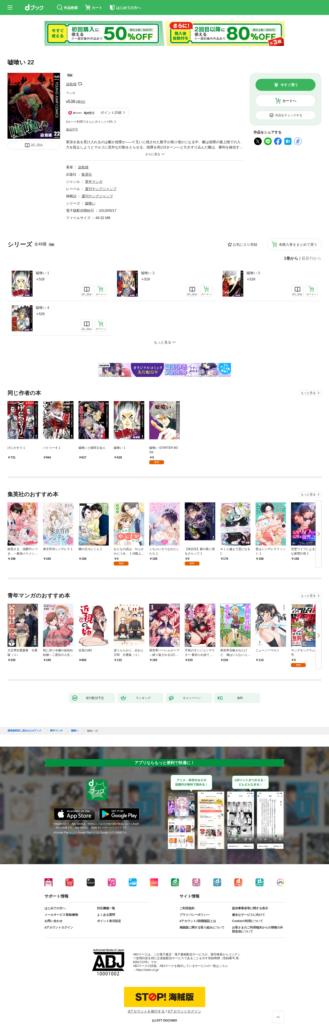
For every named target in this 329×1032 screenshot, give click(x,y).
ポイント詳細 (111, 113)
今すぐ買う (289, 85)
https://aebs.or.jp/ (147, 970)
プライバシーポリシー (195, 915)
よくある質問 (106, 915)
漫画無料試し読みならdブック (25, 730)
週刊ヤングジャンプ (100, 189)
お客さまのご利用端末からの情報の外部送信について (257, 929)
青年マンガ (93, 182)
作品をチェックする (288, 115)
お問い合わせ (53, 921)
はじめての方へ (55, 908)
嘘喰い (90, 203)
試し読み (37, 145)
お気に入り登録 (245, 244)
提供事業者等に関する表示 (250, 908)
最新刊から (312, 258)
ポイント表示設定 (109, 921)
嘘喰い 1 (42, 273)
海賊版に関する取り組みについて (202, 927)
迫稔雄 (71, 84)
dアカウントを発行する (146, 1011)
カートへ (289, 101)
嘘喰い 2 (147, 273)
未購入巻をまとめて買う (298, 244)
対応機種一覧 (106, 908)
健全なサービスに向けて (248, 915)
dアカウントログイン (58, 927)
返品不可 (72, 129)
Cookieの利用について (247, 921)
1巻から (291, 258)
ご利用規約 (187, 908)
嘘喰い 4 (42, 308)
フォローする (80, 84)
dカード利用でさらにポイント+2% (89, 121)
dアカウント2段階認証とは (198, 921)
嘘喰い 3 (253, 273)
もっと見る (308, 393)
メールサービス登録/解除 (61, 915)
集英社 (87, 174)
